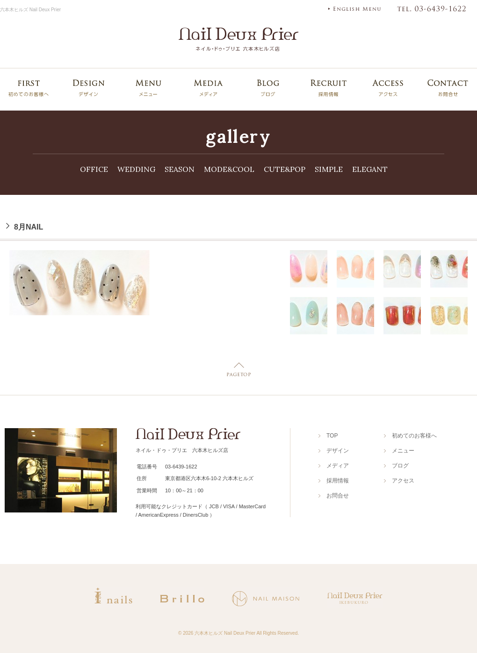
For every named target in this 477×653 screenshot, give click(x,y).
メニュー (403, 450)
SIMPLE (329, 169)
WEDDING (136, 169)
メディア (337, 465)
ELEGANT (370, 169)
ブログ (400, 465)
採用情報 (337, 480)
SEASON (180, 169)
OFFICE (94, 169)
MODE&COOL (229, 169)
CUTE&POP (284, 169)
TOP (332, 435)
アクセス (403, 480)
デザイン (337, 450)
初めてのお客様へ (414, 435)
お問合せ (337, 495)
